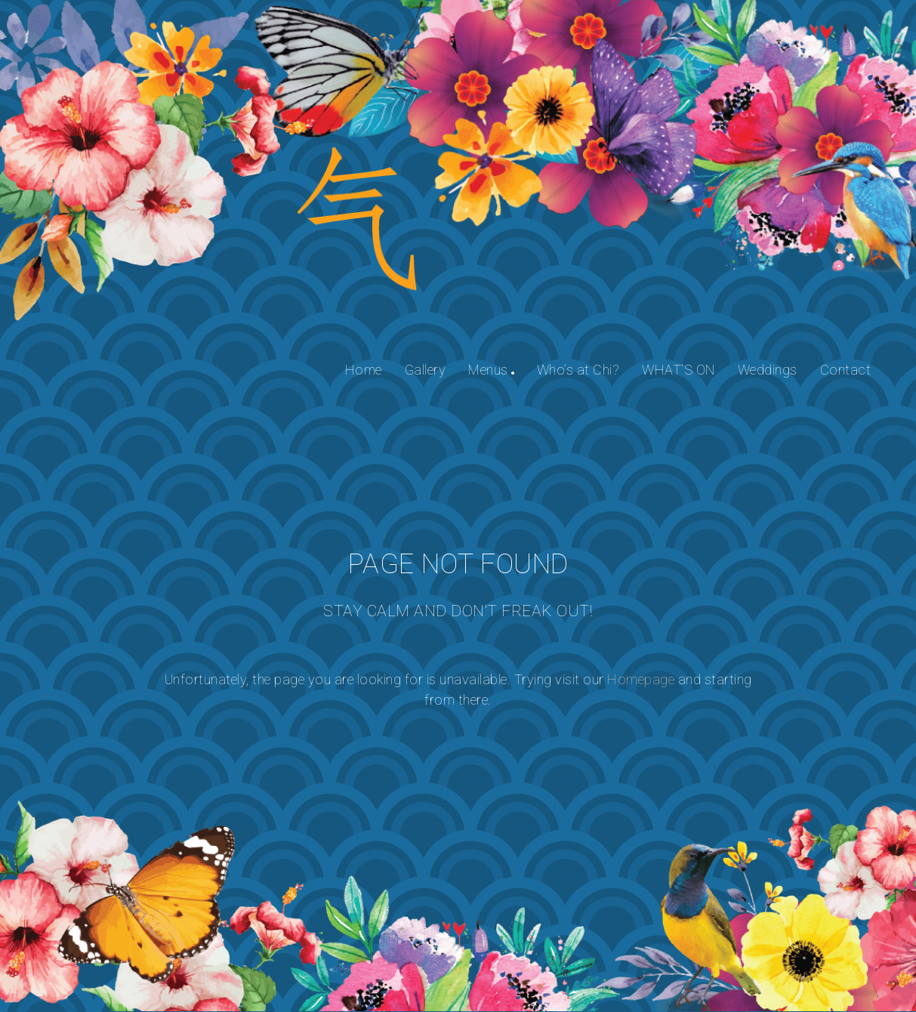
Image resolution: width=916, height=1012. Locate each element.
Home (363, 370)
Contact (845, 370)
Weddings (767, 370)
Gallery (425, 370)
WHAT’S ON (678, 370)
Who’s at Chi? (578, 370)
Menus (488, 370)
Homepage (640, 679)
